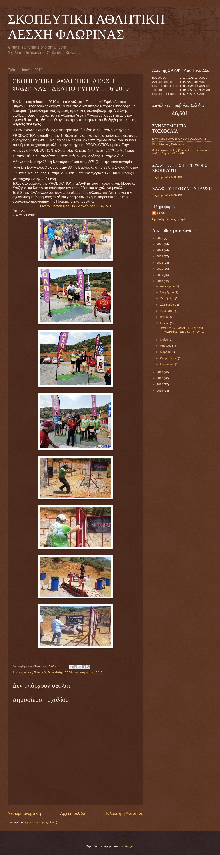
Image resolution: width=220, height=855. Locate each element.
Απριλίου (166, 345)
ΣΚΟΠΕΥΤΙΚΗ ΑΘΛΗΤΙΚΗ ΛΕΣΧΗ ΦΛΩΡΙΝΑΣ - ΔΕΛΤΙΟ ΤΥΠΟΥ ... (181, 330)
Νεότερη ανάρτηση (24, 813)
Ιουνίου (165, 323)
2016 (160, 384)
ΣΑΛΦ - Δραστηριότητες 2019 (83, 672)
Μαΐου (164, 339)
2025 (160, 244)
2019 (160, 281)
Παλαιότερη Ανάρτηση (123, 813)
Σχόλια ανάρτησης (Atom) (41, 822)
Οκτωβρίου (167, 298)
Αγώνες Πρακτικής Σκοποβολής (43, 672)
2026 (160, 238)
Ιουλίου (165, 317)
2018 (160, 372)
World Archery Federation (168, 144)
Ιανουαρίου (167, 364)
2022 (160, 262)
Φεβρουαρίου (169, 358)
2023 (160, 256)
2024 (160, 250)
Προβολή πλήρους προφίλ (169, 219)
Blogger (129, 846)
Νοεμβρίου (167, 292)
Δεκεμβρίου (167, 286)
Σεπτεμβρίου (168, 304)
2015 (160, 390)
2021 (160, 268)
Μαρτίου (165, 352)
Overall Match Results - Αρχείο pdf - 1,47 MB (75, 206)
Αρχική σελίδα (72, 813)
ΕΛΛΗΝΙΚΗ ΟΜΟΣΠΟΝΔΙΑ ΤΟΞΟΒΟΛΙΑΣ (179, 138)
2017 (160, 378)
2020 (160, 275)
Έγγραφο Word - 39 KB (167, 195)
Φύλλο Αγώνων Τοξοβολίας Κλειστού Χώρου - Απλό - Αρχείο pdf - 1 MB (181, 151)
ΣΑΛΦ (161, 213)
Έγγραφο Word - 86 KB (167, 177)
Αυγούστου (167, 311)
